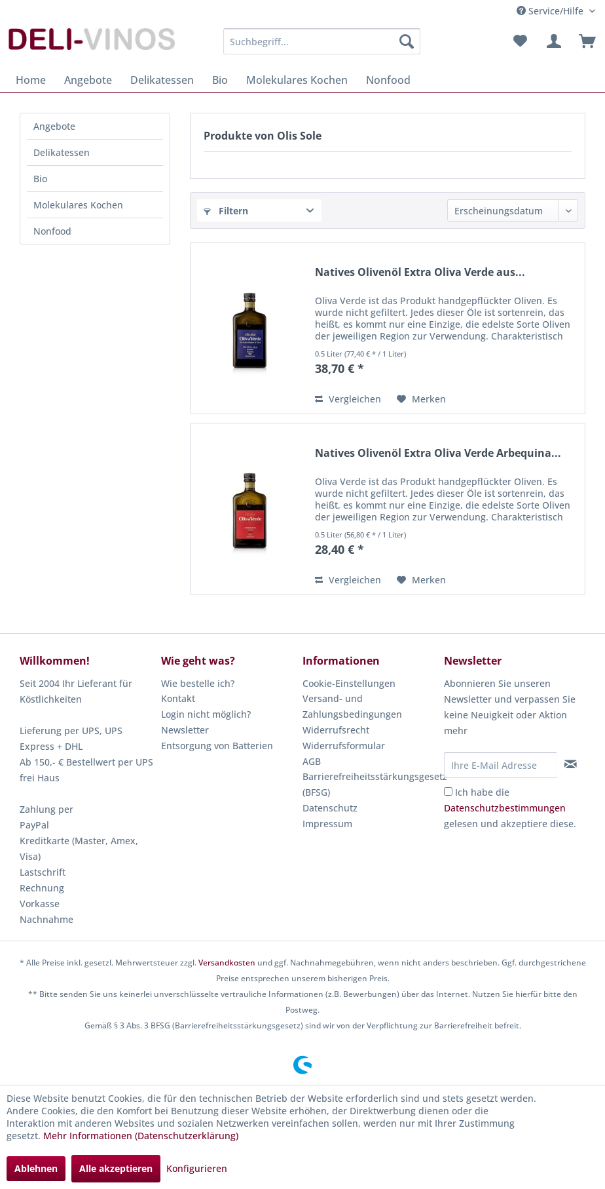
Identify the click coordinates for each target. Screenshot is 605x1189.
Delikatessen (61, 152)
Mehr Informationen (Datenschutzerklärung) (140, 1135)
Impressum (327, 823)
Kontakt (178, 698)
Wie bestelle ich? (197, 683)
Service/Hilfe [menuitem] (551, 11)
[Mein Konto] (552, 41)
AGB (311, 761)
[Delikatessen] (162, 80)
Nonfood (52, 231)
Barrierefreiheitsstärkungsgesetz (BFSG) (369, 784)
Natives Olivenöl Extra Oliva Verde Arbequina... (438, 453)
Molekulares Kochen (78, 205)
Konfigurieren (196, 1168)
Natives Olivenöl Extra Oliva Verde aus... (420, 272)
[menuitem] (321, 41)
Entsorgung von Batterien (217, 745)
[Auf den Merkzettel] (421, 399)
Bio (40, 178)
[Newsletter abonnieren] (571, 764)
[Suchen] (406, 41)
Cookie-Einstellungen (348, 683)
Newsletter (185, 730)
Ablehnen (36, 1168)
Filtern (226, 211)
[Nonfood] (388, 80)
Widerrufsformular (343, 745)
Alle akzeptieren (116, 1168)
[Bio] (220, 80)
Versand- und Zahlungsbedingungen (352, 706)
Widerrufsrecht (335, 730)
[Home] (31, 80)
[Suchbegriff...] (321, 41)
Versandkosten (226, 962)
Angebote (54, 126)
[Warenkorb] (584, 41)
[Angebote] (88, 80)
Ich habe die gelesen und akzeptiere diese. (510, 808)
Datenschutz (330, 808)
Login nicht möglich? (206, 714)
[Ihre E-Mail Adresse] (500, 765)
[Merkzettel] (520, 41)
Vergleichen (348, 399)
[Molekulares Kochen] (297, 80)
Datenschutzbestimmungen (505, 808)
